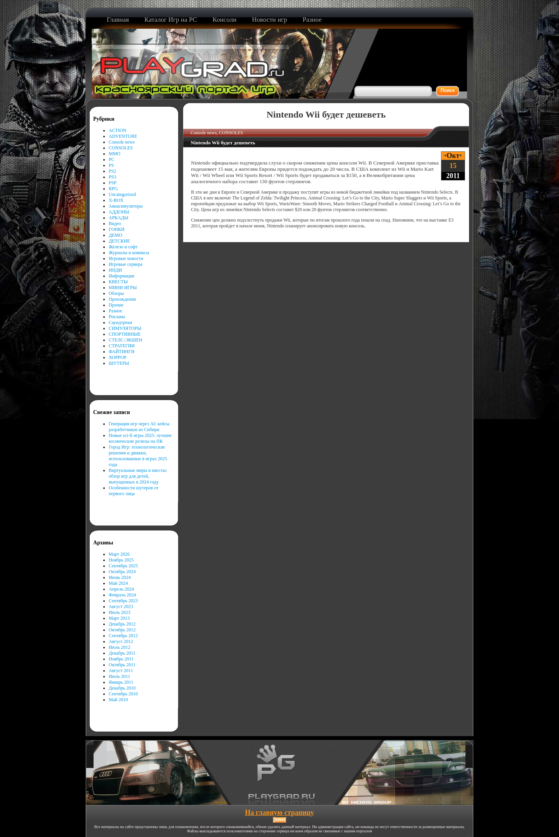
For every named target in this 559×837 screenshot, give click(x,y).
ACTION (117, 130)
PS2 (112, 171)
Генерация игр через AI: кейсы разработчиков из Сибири (139, 426)
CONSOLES (121, 148)
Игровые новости (126, 258)
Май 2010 (118, 699)
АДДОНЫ (119, 212)
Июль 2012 (119, 647)
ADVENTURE (123, 136)
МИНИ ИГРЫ (123, 287)
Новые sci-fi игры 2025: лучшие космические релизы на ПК (140, 438)
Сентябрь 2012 (123, 635)
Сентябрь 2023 (123, 600)
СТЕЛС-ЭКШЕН (125, 340)
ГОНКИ (117, 229)
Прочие (116, 305)
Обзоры (116, 293)
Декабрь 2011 (122, 653)
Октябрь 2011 (122, 664)
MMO (114, 153)
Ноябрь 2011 (121, 659)
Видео (115, 223)
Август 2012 (121, 641)
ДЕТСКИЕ (119, 241)
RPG (113, 188)
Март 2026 (119, 554)
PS (111, 165)
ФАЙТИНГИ (121, 351)
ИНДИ (115, 270)
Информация (121, 276)
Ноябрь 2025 (121, 560)
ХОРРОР (118, 357)
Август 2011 (121, 670)
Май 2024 (118, 583)
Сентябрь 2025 (123, 565)
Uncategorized (122, 194)
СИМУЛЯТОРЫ (125, 328)
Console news (122, 142)
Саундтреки (120, 322)
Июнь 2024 (120, 577)
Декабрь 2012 (122, 624)
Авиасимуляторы (126, 206)
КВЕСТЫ (118, 281)
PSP (112, 182)
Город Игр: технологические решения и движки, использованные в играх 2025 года (138, 455)
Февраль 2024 (122, 595)
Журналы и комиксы (129, 252)
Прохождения (122, 299)
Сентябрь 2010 (123, 694)
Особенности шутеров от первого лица (133, 490)
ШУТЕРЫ (119, 363)
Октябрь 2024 (122, 571)
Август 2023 (121, 606)
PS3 (112, 177)
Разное (115, 311)
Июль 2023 (119, 612)
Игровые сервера (125, 264)
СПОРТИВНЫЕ (125, 334)
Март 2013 (119, 618)
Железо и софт (123, 247)
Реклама (117, 316)
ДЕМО (115, 235)
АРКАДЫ (118, 217)
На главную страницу (279, 812)
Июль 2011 (119, 676)
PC (112, 159)
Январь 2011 (121, 682)
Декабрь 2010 (122, 688)
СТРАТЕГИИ (122, 345)
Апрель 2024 (121, 589)
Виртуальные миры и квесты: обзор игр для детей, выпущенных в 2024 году (138, 476)
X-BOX (116, 200)
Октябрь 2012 (122, 630)
